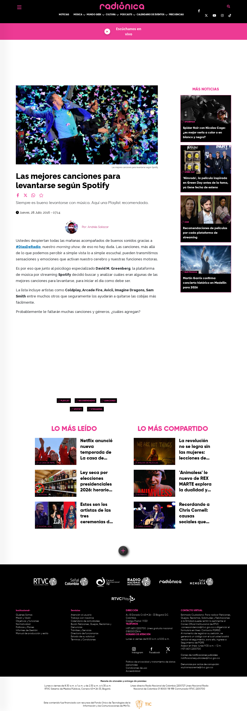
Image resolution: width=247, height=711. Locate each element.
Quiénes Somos (24, 615)
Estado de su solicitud (83, 636)
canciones (110, 400)
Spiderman (189, 122)
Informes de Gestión (27, 630)
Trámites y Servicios (81, 630)
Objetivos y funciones (27, 621)
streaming (96, 409)
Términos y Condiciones (83, 640)
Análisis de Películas (148, 463)
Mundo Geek (94, 15)
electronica (190, 272)
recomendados (87, 400)
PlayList (65, 400)
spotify (78, 409)
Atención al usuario (81, 615)
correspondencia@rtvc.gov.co (197, 627)
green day (189, 172)
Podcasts (126, 15)
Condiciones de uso (136, 668)
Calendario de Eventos (150, 15)
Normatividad (23, 624)
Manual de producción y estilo (32, 633)
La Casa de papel (47, 463)
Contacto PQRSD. (211, 630)
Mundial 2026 (45, 527)
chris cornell (145, 527)
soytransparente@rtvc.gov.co (197, 667)
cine (186, 222)
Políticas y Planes (25, 627)
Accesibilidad (133, 671)
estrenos (142, 495)
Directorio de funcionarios (84, 633)
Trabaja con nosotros (82, 618)
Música (78, 15)
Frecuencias (176, 15)
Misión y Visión (23, 618)
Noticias (64, 15)
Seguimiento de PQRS (192, 643)
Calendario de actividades (85, 621)
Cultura (111, 15)
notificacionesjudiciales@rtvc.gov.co (200, 658)
